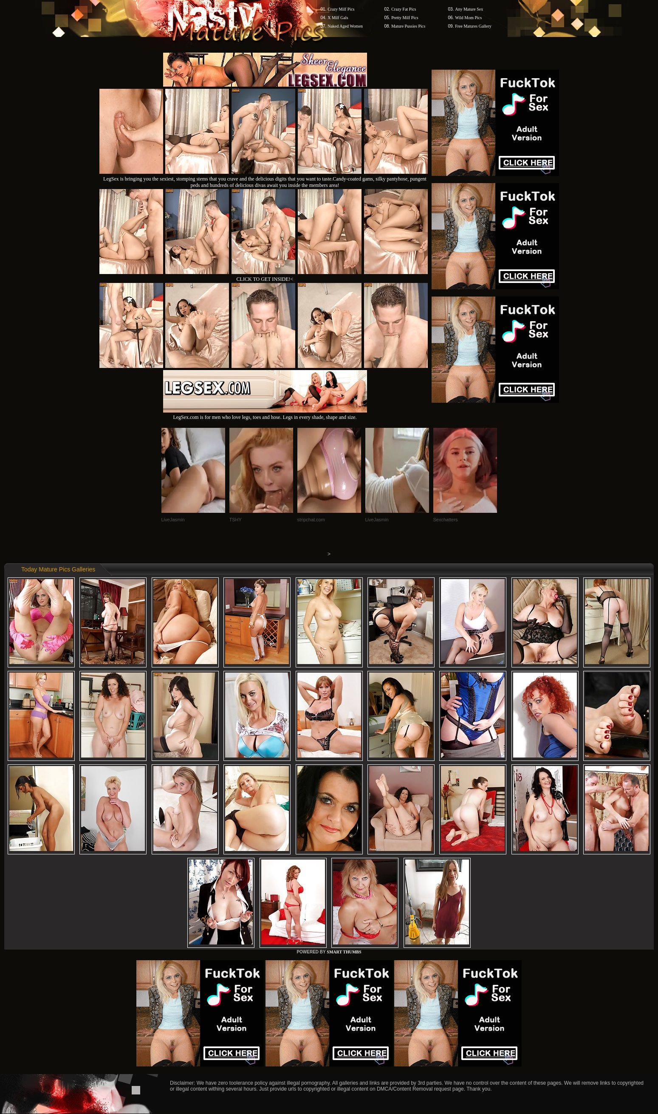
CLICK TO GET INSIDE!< (265, 279)
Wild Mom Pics (468, 17)
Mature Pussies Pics (408, 26)
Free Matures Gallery (473, 26)
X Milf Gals (338, 17)
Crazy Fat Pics (403, 9)
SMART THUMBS (344, 952)
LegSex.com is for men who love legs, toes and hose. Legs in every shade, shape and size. (265, 414)
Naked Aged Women (345, 26)
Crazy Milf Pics (341, 9)
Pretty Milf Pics (404, 17)
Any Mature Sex (469, 9)
